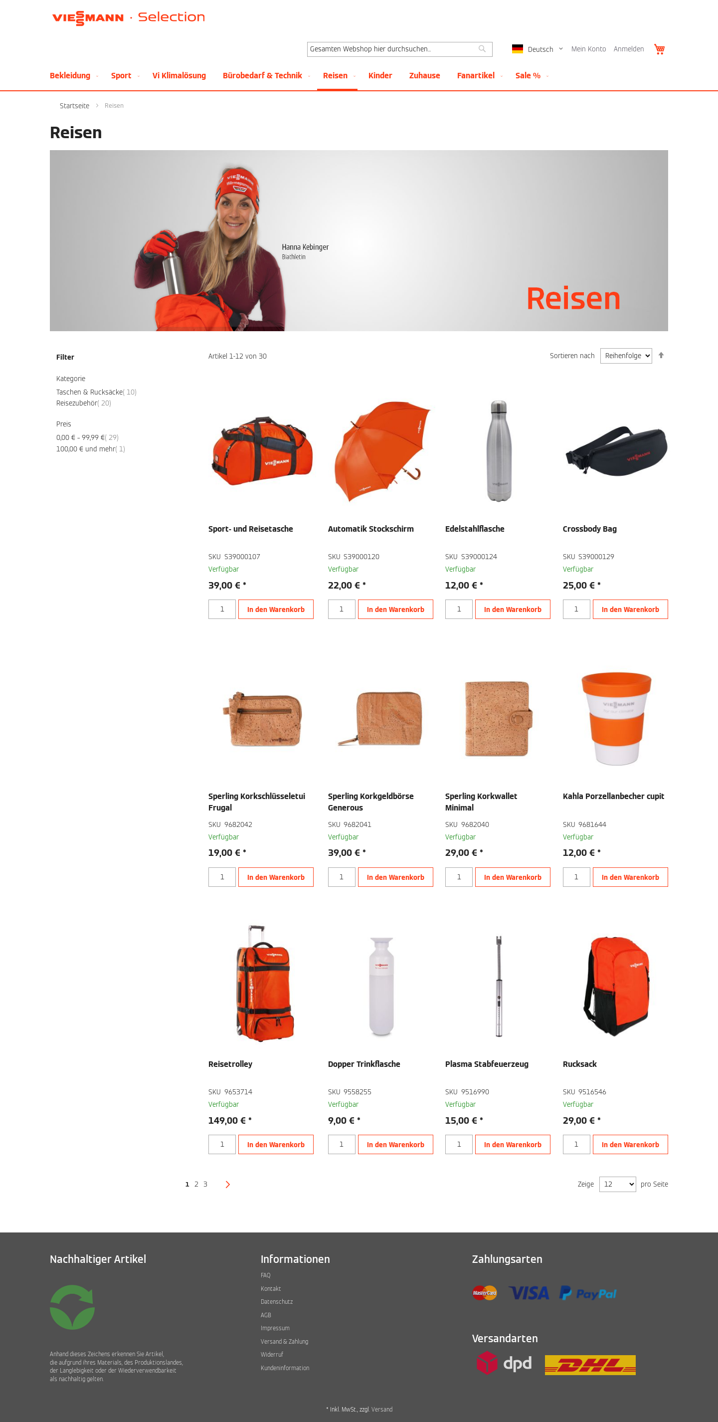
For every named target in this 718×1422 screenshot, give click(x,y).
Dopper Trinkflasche (364, 1064)
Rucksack (580, 1064)
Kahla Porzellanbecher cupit (614, 796)
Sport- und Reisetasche (250, 529)
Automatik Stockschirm (371, 529)
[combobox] (400, 49)
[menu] (359, 76)
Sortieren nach (572, 356)
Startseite (75, 106)
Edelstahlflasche (475, 529)
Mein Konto (588, 49)
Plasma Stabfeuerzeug (487, 1064)
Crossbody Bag (590, 529)
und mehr (90, 449)
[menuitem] (72, 75)
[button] (539, 49)
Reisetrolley (230, 1064)
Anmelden (629, 49)
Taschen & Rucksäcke (96, 392)
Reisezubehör (83, 403)
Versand (381, 1409)
